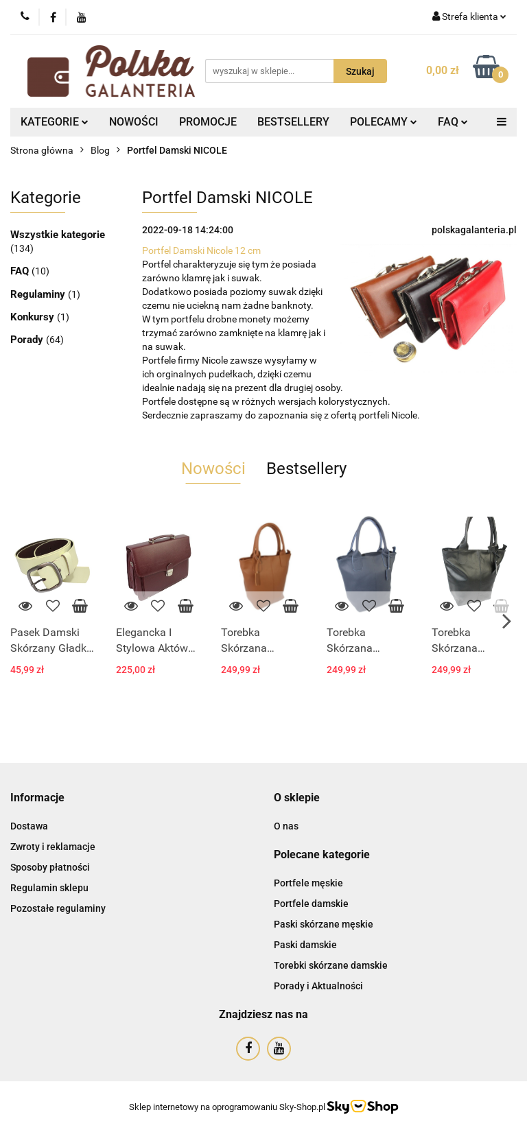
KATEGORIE (55, 121)
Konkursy (33, 317)
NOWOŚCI (134, 121)
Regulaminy (39, 294)
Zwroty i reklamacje (52, 846)
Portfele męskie (308, 882)
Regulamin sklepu (49, 887)
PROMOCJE (208, 121)
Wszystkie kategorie (57, 234)
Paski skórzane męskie (323, 924)
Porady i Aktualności (318, 985)
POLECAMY (383, 121)
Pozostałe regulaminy (58, 908)
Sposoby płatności (50, 867)
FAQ (453, 121)
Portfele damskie (311, 903)
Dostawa (29, 826)
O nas (286, 826)
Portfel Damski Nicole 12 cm (201, 250)
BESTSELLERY (293, 121)
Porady (28, 339)
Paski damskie (305, 944)
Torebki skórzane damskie (331, 965)
